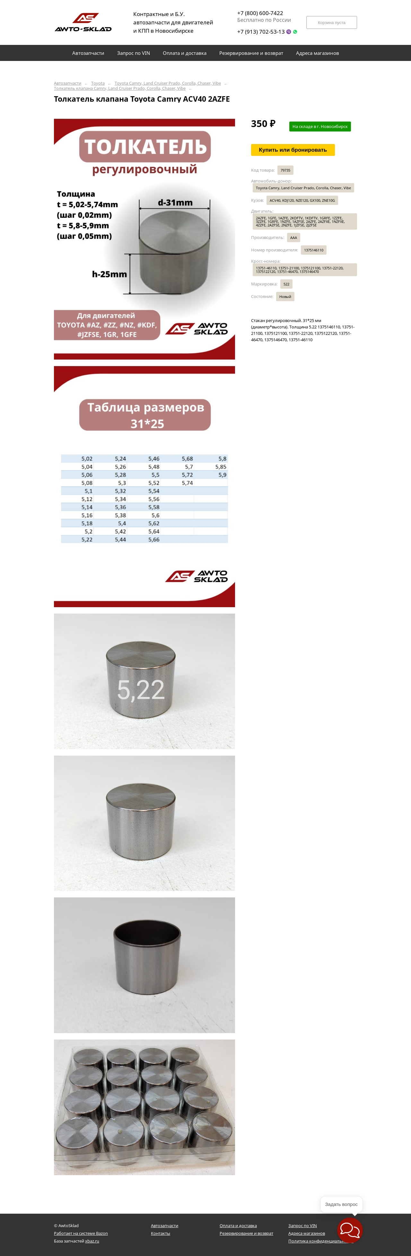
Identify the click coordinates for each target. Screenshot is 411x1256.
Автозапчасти (67, 83)
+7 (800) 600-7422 (260, 13)
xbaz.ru (92, 1241)
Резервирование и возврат (246, 1233)
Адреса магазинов (306, 1233)
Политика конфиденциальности (321, 1241)
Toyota (98, 83)
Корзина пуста (331, 22)
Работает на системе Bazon (81, 1233)
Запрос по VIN (302, 1225)
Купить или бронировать (293, 150)
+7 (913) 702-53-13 (261, 31)
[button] (350, 1230)
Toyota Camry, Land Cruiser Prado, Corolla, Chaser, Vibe (168, 83)
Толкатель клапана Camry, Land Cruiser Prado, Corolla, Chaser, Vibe (120, 88)
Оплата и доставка (238, 1225)
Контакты (160, 1233)
